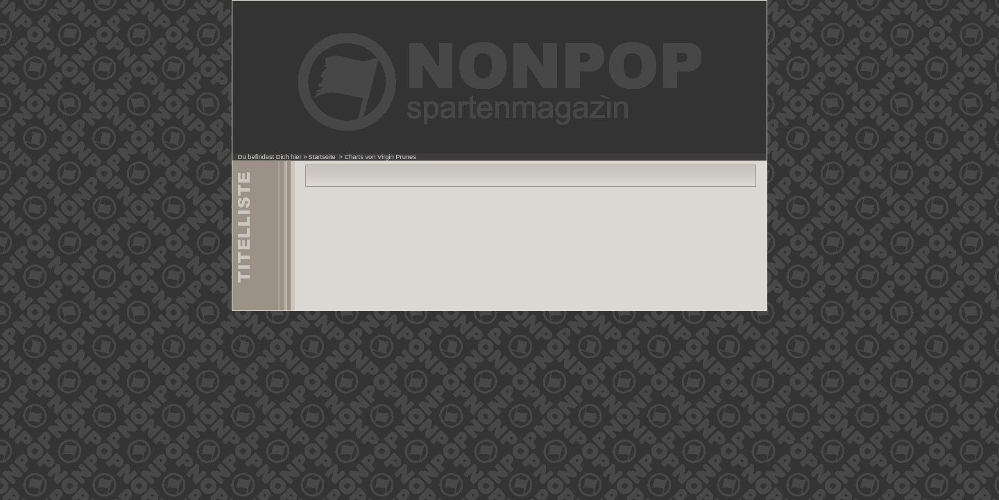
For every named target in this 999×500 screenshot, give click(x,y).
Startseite (321, 156)
